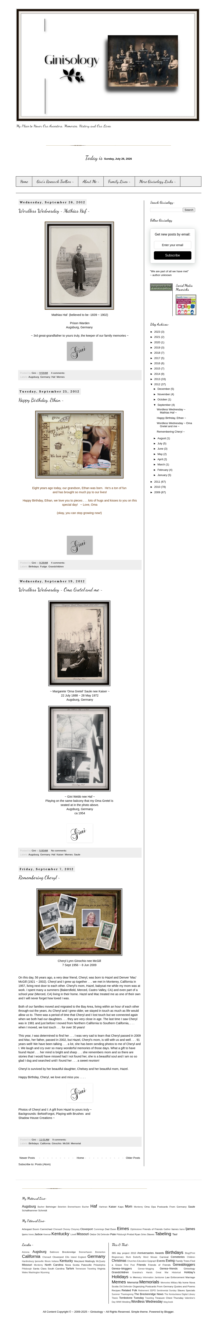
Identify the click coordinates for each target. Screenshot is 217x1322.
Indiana (55, 1261)
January (162, 475)
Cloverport (86, 1229)
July (160, 443)
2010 (157, 486)
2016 (157, 363)
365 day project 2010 (124, 1253)
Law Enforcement (175, 1277)
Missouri (83, 1234)
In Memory (136, 1277)
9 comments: (59, 1139)
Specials (190, 1290)
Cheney (66, 1229)
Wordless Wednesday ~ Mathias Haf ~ (54, 211)
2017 (157, 358)
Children (191, 1257)
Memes (61, 376)
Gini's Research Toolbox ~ (55, 181)
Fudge (43, 566)
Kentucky (60, 1233)
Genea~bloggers (122, 1268)
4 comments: (58, 373)
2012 (157, 384)
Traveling (91, 1269)
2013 (157, 379)
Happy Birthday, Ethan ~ (41, 400)
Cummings (99, 1229)
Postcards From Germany (172, 1206)
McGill (66, 1143)
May (160, 454)
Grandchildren (56, 566)
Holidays (120, 1276)
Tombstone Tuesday (131, 1297)
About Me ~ (91, 181)
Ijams (25, 1234)
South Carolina (56, 1268)
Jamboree (159, 1277)
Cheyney (75, 1229)
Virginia (101, 1268)
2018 (157, 352)
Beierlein (62, 1207)
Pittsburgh (121, 1234)
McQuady (100, 1261)
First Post (129, 1265)
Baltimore (54, 1252)
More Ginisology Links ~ (157, 181)
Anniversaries (145, 1253)
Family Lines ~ (119, 181)
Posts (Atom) (43, 1164)
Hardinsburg (28, 1261)
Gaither (167, 1229)
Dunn (113, 1229)
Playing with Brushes (70, 1113)
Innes (31, 1234)
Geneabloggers (184, 1264)
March (161, 464)
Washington (34, 1272)
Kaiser (60, 854)
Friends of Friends (153, 1229)
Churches (131, 1261)
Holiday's (189, 1272)
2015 (157, 368)
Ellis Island (71, 1257)
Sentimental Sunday (167, 1290)
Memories (165, 1283)
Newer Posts (27, 1157)
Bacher (40, 1207)
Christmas (119, 1260)
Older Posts (133, 1157)
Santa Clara (39, 1268)
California (45, 1143)
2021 (157, 336)
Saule (77, 854)
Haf (53, 376)
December (164, 388)
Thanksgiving (127, 1294)
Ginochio (56, 1143)
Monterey (138, 1207)
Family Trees (183, 1260)
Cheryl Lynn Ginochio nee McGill (80, 961)
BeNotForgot (45, 1113)
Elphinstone (136, 1229)
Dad (107, 1229)
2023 (157, 331)
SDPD (153, 1290)
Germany (45, 376)
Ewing (170, 1260)
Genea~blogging (146, 1269)
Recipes (116, 1290)
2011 (157, 481)
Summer (116, 1294)
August (162, 438)
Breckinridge (69, 1252)
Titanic (115, 1298)
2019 (157, 347)
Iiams (182, 1229)
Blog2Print (190, 1253)
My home (183, 1282)
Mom (128, 1206)
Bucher (85, 1207)
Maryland (79, 1261)
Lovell (73, 1234)
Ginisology (189, 1268)
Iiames (174, 1229)
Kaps (121, 1206)
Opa (153, 1206)
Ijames (190, 1229)
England (82, 1257)
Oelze (93, 1234)
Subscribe (172, 255)
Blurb (128, 1257)
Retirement (143, 1290)
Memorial (76, 1143)
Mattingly (90, 1261)
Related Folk (129, 1290)
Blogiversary (118, 1257)
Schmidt (42, 1210)
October (162, 399)
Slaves (150, 1234)
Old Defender (103, 1234)
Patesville (86, 1264)
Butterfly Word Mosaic (145, 1257)
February (163, 469)
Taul (174, 1234)
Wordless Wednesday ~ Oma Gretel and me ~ (60, 590)
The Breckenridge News (148, 1294)
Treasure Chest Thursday (169, 1297)
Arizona (25, 1252)
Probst (130, 1234)
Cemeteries (178, 1256)
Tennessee (80, 1269)
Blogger (168, 1311)
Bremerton (100, 1252)
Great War (162, 1272)
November (164, 394)
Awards (159, 1253)
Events (161, 1260)
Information (148, 1277)
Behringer (51, 1206)
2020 (157, 342)
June (160, 448)
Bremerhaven (74, 1207)
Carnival (164, 1257)
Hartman (103, 1207)
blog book (168, 1302)
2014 (157, 373)
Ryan (137, 1234)
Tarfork (70, 1268)
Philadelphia (99, 1265)
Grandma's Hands (142, 1272)
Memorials (149, 1281)
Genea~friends (169, 1268)
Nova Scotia (72, 1264)
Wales (25, 1272)
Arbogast (27, 1229)
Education (142, 1261)
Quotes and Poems (184, 1286)
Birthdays (34, 566)
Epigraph (151, 1261)
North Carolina (54, 1264)
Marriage (190, 1277)
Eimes (123, 1228)
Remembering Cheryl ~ (39, 877)
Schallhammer (30, 1210)
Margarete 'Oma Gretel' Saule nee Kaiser (79, 691)
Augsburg (34, 376)
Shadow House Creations (35, 1118)
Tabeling (163, 1233)
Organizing (139, 1286)
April (160, 459)
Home (24, 181)
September (164, 404)
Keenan (47, 1234)
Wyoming (44, 1272)
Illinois (48, 1261)
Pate (113, 1234)
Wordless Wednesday (147, 1301)
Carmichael (46, 1229)
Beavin (36, 1229)
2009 (157, 492)
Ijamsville (39, 1261)
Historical (176, 1272)
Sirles (143, 1234)
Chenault (57, 1229)
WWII (118, 1302)
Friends (141, 1264)
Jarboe (38, 1234)
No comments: (59, 850)
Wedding (126, 1302)
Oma (147, 1206)
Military (174, 1283)
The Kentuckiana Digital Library (180, 1294)
